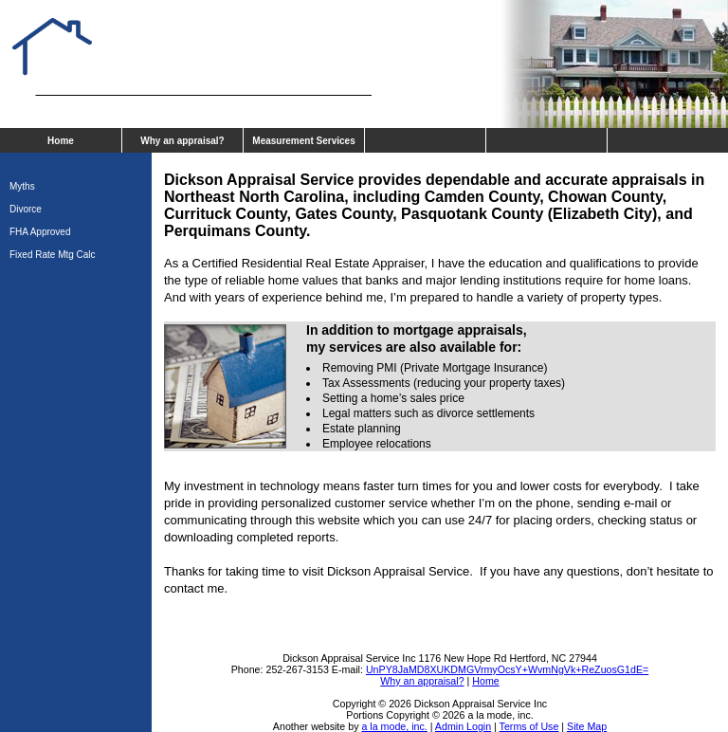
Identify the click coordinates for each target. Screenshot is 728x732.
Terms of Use (529, 726)
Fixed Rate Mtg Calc (52, 254)
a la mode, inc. (394, 726)
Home (60, 141)
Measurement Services (303, 141)
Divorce (25, 209)
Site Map (587, 726)
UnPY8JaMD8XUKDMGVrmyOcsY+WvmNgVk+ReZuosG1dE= (507, 669)
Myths (22, 186)
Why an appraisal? (182, 141)
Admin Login (463, 726)
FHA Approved (39, 232)
